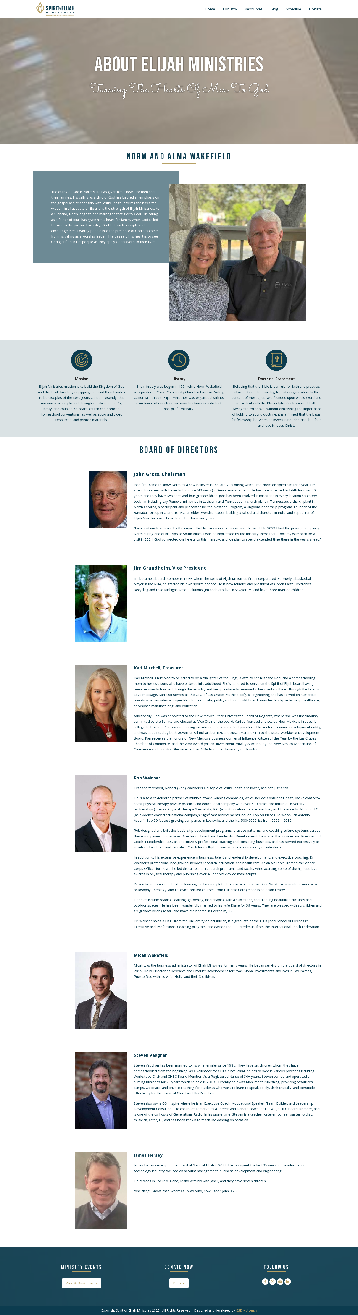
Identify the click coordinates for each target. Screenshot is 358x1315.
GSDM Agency (246, 1310)
